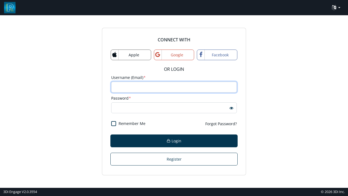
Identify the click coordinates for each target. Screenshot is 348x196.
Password (121, 98)
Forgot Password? (221, 123)
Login (174, 140)
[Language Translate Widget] (336, 8)
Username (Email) (128, 77)
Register (174, 159)
